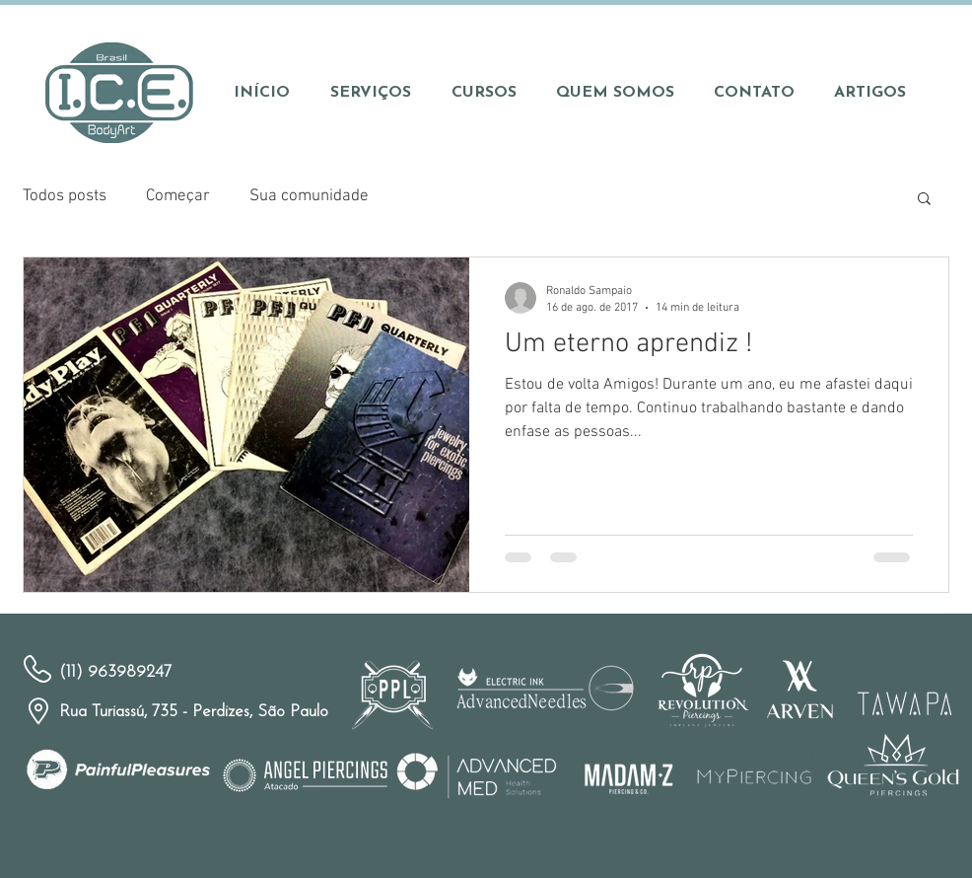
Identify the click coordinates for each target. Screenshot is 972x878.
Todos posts (64, 196)
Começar (178, 196)
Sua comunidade (309, 196)
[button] (924, 199)
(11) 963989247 (115, 672)
